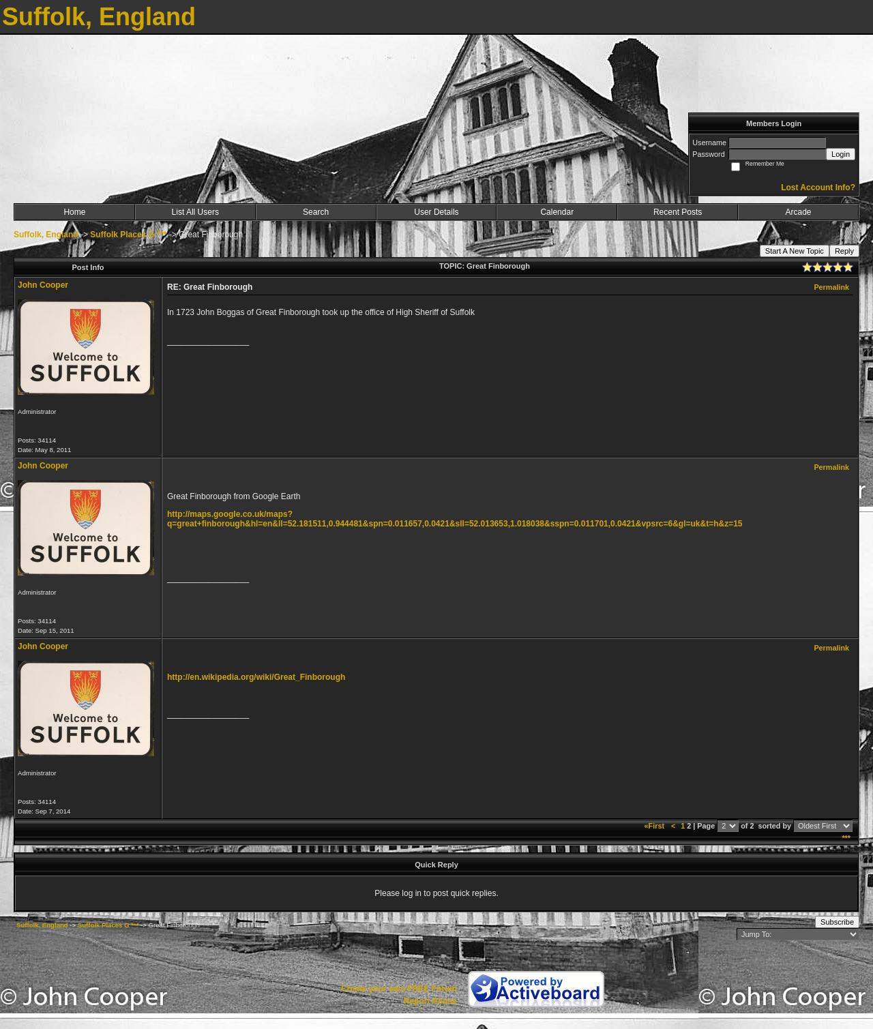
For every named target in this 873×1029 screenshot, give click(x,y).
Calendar (557, 212)
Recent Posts (677, 212)
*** (846, 838)
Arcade (799, 212)
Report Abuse (430, 1001)
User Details (436, 212)
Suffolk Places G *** (128, 234)
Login (840, 154)
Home (74, 212)
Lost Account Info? (818, 187)
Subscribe (837, 922)
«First (655, 826)
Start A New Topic (794, 251)
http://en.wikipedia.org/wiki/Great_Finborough (256, 677)
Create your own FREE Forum (399, 989)
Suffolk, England (46, 234)
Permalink (831, 287)
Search (316, 212)
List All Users (195, 212)
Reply (844, 251)
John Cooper (43, 285)
